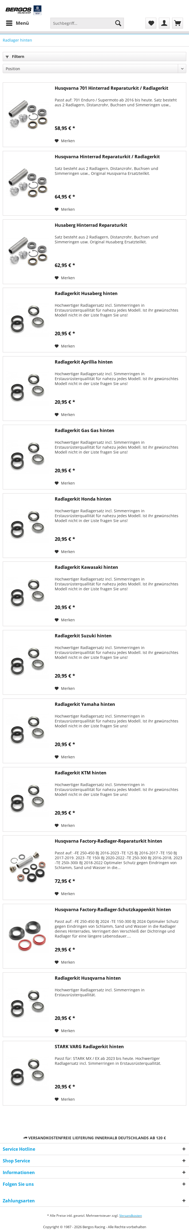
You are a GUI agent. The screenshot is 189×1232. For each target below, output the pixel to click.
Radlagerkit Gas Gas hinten (84, 430)
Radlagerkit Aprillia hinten (84, 362)
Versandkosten (130, 1215)
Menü (17, 22)
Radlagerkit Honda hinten (83, 499)
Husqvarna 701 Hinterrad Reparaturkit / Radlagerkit (111, 88)
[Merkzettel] (150, 23)
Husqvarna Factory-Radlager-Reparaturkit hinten (108, 841)
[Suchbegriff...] (87, 23)
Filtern (15, 56)
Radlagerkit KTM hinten (80, 773)
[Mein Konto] (164, 23)
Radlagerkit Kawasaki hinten (86, 567)
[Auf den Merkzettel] (65, 141)
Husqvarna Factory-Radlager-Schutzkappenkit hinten (113, 910)
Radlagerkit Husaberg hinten (86, 293)
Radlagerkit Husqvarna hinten (88, 978)
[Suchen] (118, 23)
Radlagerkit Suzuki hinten (83, 636)
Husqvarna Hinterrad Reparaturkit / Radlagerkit (107, 157)
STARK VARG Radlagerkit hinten (89, 1047)
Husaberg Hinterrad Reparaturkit (91, 225)
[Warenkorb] (177, 23)
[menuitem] (17, 23)
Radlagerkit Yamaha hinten (85, 704)
